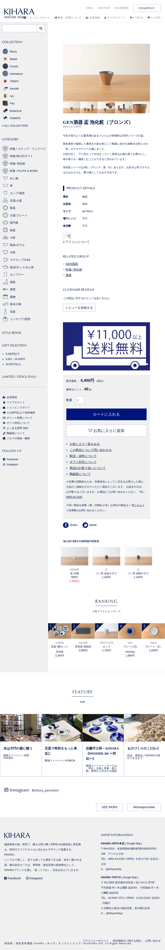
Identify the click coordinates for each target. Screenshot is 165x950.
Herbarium (12, 73)
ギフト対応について (83, 462)
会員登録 (93, 17)
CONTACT (104, 8)
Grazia (10, 66)
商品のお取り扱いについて (88, 468)
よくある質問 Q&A (15, 428)
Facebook (10, 459)
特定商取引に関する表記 (127, 940)
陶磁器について (80, 474)
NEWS (89, 8)
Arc (8, 96)
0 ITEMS (136, 17)
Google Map (134, 843)
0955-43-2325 (74, 497)
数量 (69, 400)
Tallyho (10, 81)
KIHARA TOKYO (111, 877)
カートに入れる (106, 414)
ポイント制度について (17, 417)
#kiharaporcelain (144, 807)
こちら (138, 505)
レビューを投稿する (79, 307)
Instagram (10, 464)
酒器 (69, 275)
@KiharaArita (113, 869)
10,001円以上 (13, 364)
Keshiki (10, 88)
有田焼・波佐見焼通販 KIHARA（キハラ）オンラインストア (42, 943)
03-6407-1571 (116, 897)
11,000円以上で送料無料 (18, 412)
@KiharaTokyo (114, 913)
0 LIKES (154, 17)
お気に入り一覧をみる (85, 444)
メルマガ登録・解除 (16, 438)
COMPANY (147, 8)
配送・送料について (68, 17)
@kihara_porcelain (45, 790)
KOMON (11, 118)
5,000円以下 (13, 353)
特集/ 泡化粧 (74, 269)
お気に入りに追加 (106, 431)
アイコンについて (76, 242)
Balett (9, 59)
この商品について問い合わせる (91, 450)
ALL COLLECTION (15, 125)
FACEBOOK (122, 8)
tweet (89, 525)
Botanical (11, 110)
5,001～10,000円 (15, 359)
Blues (9, 51)
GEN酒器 (72, 264)
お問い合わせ (153, 940)
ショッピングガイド (16, 407)
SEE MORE (110, 807)
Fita (8, 103)
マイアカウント (114, 17)
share (70, 525)
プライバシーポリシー (95, 940)
